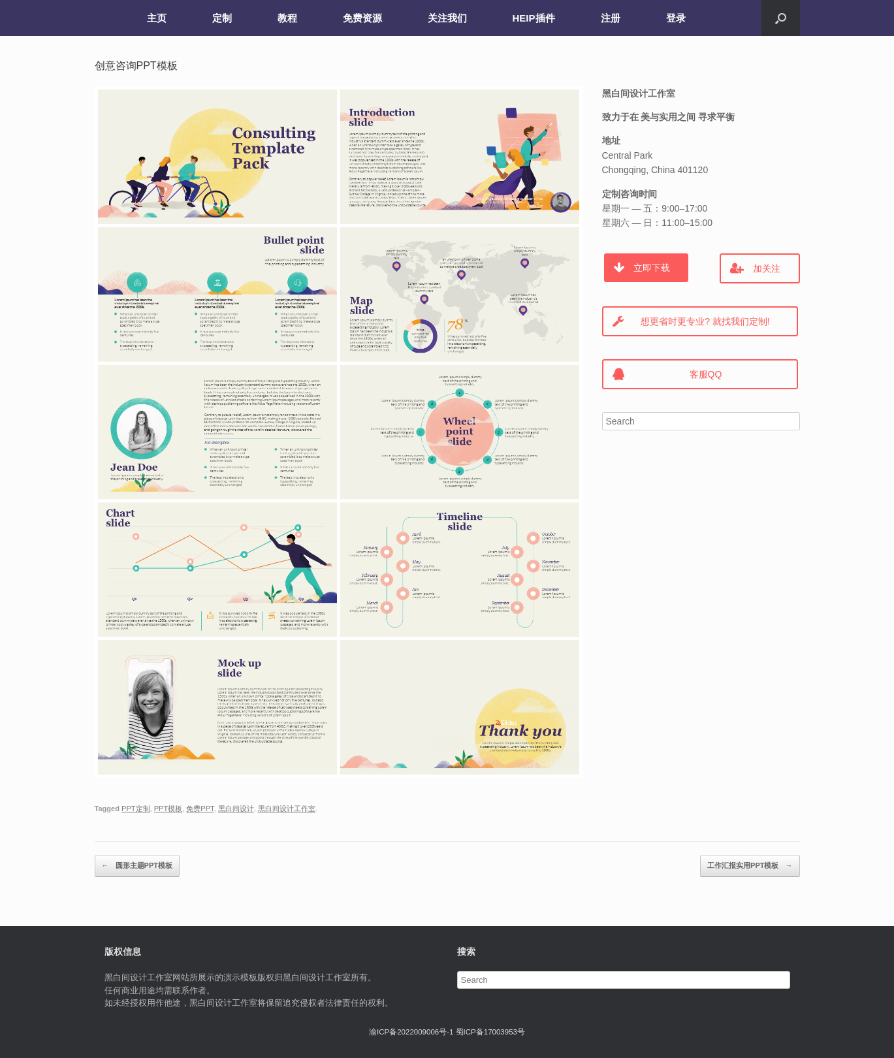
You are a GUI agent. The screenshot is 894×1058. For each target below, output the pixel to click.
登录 (676, 18)
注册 (610, 18)
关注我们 (447, 18)
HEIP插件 (534, 18)
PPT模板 (168, 808)
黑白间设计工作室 (286, 808)
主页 (157, 18)
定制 (222, 18)
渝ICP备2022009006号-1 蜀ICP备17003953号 (447, 1032)
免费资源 (362, 18)
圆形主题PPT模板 (137, 866)
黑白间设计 (236, 808)
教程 (287, 18)
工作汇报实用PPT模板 (749, 866)
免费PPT (200, 808)
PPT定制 (135, 808)
